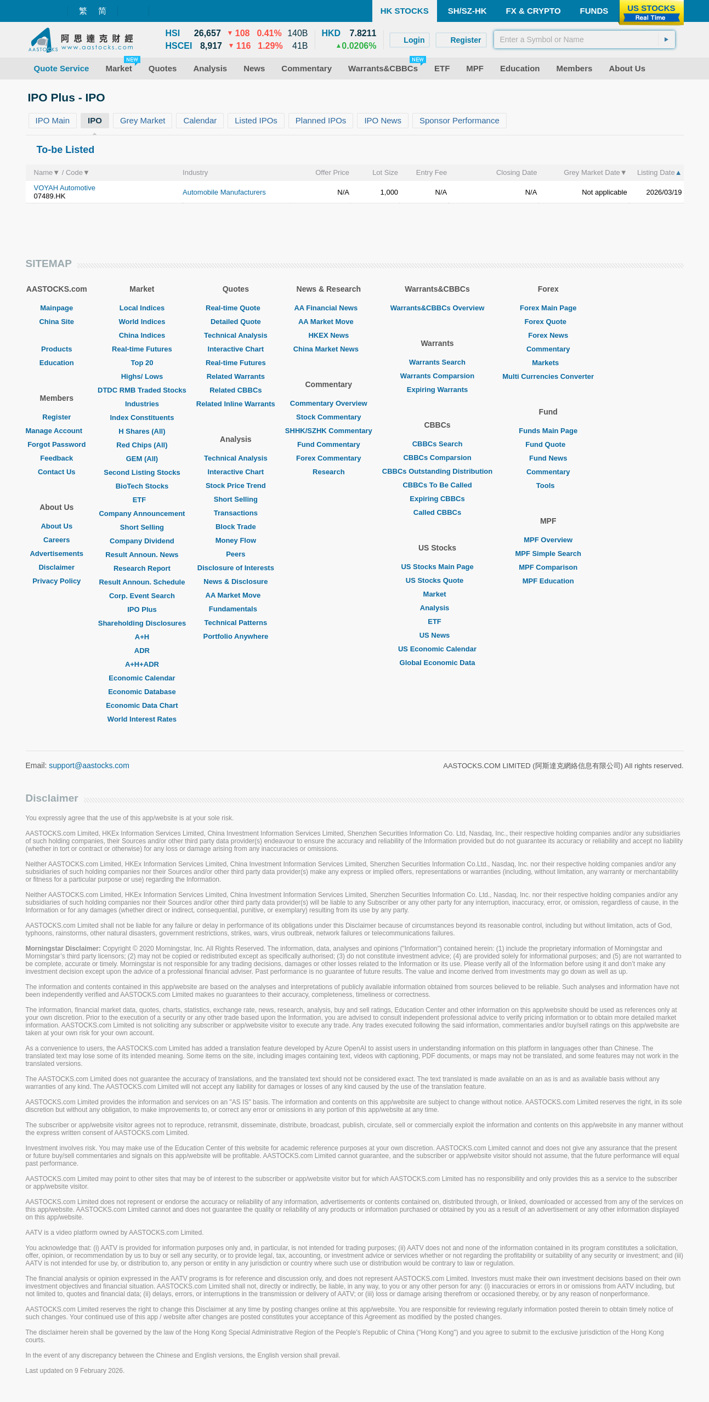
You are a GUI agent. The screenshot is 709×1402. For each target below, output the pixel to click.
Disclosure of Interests (235, 568)
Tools (548, 485)
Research (329, 472)
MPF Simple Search (548, 553)
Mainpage (56, 308)
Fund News (548, 458)
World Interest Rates (142, 719)
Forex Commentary (328, 458)
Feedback (56, 458)
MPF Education (548, 581)
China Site (56, 321)
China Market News (328, 349)
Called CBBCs (437, 512)
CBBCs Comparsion (437, 457)
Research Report (142, 568)
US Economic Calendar (437, 649)
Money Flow (235, 540)
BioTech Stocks (142, 486)
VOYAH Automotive (64, 188)
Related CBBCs (235, 390)
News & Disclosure (235, 581)
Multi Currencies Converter (548, 376)
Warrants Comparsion (437, 376)
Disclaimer (56, 567)
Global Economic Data (437, 663)
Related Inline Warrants (235, 404)
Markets (548, 363)
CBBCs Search (437, 444)
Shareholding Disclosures (142, 623)
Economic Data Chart (142, 705)
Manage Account (57, 431)
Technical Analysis (236, 335)
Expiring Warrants (437, 389)
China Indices (142, 335)
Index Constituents (142, 417)
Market (437, 594)
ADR (142, 650)
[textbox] (584, 39)
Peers (235, 554)
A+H (142, 637)
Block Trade (235, 527)
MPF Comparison (548, 567)
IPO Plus (141, 609)
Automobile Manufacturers (224, 192)
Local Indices (142, 308)
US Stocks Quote (437, 580)
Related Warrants (236, 376)
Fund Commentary (328, 444)
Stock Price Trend (236, 485)
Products (56, 349)
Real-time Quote (236, 308)
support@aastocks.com (89, 765)
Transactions (236, 513)
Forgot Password (56, 444)
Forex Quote (548, 321)
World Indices (141, 321)
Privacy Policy (56, 581)
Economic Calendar (142, 678)
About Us (56, 526)
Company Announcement (142, 513)
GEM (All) (142, 459)
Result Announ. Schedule (142, 582)
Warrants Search (437, 362)
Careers (56, 540)
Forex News (548, 335)
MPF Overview (548, 540)
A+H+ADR (142, 664)
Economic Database (142, 692)
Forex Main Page (548, 308)
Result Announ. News (141, 554)
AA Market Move (236, 595)
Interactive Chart (236, 349)
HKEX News (328, 335)
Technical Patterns (236, 622)
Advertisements (56, 553)
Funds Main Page (548, 431)
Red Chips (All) (141, 445)
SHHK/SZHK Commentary (328, 431)
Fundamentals (236, 609)
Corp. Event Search (142, 596)
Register (56, 417)
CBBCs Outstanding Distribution (437, 471)
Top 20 (142, 363)
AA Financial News (328, 308)
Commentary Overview (328, 403)
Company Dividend (142, 541)
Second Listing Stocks (142, 472)
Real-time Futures (142, 349)
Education (56, 363)
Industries (142, 404)
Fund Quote (548, 444)
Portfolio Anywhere (235, 636)
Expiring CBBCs (437, 499)
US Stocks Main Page (437, 567)
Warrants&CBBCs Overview (437, 308)
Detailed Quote (236, 321)
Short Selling (142, 527)
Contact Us (57, 472)
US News (437, 635)
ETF (142, 500)
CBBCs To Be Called (437, 485)
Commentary (548, 349)
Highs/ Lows (142, 376)
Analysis (437, 608)
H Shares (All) (141, 431)
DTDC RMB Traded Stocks (142, 390)
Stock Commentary (328, 417)
